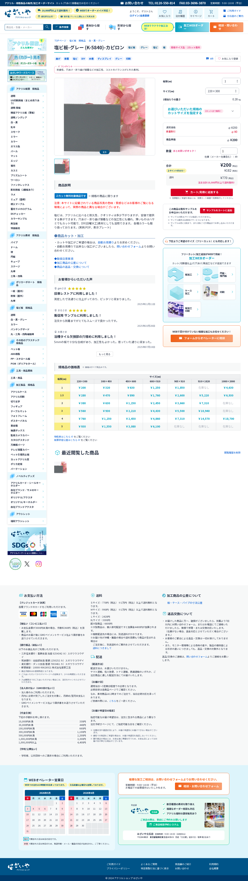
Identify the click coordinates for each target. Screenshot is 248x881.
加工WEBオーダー (190, 26)
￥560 (82, 411)
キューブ (15, 261)
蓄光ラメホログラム (21, 208)
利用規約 (213, 864)
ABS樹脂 (15, 353)
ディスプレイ (104, 58)
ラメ (13, 194)
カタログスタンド (20, 439)
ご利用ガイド (114, 864)
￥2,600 (179, 395)
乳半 (13, 127)
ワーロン (15, 180)
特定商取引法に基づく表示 (155, 868)
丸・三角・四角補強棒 (22, 334)
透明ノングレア (19, 117)
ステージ (15, 266)
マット (14, 155)
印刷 (128, 58)
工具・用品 (16, 377)
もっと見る (105, 354)
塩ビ (75, 58)
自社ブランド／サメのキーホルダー (25, 491)
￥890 (130, 395)
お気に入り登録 (228, 58)
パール (14, 151)
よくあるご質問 (149, 864)
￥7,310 (204, 403)
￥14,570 (204, 418)
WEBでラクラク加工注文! (156, 27)
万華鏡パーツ (18, 444)
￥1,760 (155, 395)
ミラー (14, 136)
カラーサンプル (19, 218)
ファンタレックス (20, 184)
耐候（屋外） (18, 295)
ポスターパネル (19, 420)
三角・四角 (16, 276)
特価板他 (15, 228)
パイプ (14, 242)
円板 (13, 256)
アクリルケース (19, 391)
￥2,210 (131, 411)
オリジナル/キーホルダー (24, 502)
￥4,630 (228, 387)
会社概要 (213, 868)
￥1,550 (106, 426)
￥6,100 (155, 426)
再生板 (14, 223)
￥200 (82, 387)
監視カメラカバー (20, 435)
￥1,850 (179, 387)
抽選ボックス (18, 430)
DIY (83, 58)
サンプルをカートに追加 (217, 210)
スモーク (15, 131)
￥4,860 (155, 418)
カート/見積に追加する (201, 192)
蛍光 (13, 165)
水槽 (91, 58)
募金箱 (14, 425)
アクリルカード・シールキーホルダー (26, 484)
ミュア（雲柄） (19, 199)
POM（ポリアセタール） (24, 363)
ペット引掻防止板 (20, 454)
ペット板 (15, 349)
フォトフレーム (19, 415)
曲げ (58, 58)
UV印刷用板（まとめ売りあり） (25, 102)
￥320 (106, 387)
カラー (14, 141)
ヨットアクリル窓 (20, 459)
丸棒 (13, 271)
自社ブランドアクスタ (22, 506)
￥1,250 (155, 387)
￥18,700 (228, 418)
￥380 (82, 403)
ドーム (14, 247)
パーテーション (19, 468)
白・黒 (14, 122)
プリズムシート (19, 175)
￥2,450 (155, 403)
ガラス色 (15, 146)
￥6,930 (228, 395)
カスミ (14, 170)
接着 (66, 58)
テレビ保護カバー (20, 449)
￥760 (82, 418)
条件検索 (62, 27)
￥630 (130, 387)
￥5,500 (179, 411)
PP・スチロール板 (20, 358)
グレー (118, 58)
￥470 (106, 395)
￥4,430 (155, 411)
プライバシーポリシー (118, 868)
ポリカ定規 (16, 464)
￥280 (82, 395)
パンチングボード (20, 329)
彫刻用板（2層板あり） (23, 189)
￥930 (106, 411)
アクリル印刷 (17, 396)
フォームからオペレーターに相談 (202, 338)
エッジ (14, 160)
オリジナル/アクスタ (21, 497)
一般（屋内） (18, 291)
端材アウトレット (20, 521)
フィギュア (16, 406)
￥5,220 (204, 395)
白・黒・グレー (19, 319)
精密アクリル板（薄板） (23, 112)
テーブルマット (19, 411)
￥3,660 (179, 403)
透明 (13, 95)
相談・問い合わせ (225, 26)
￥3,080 (131, 426)
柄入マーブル (17, 204)
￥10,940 (204, 411)
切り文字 (15, 401)
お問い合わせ (132, 3)
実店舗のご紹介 (183, 864)
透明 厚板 (16, 107)
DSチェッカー (18, 213)
